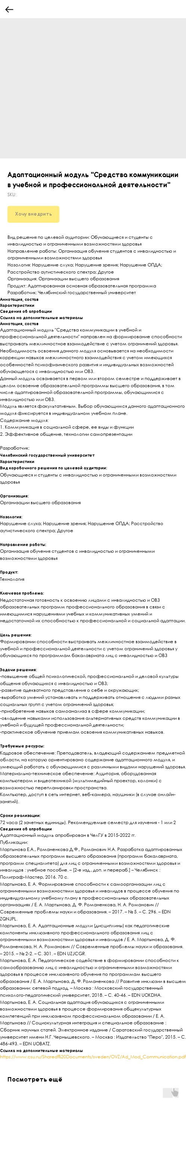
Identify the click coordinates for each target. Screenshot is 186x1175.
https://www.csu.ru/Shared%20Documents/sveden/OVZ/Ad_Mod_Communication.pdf (93, 1057)
